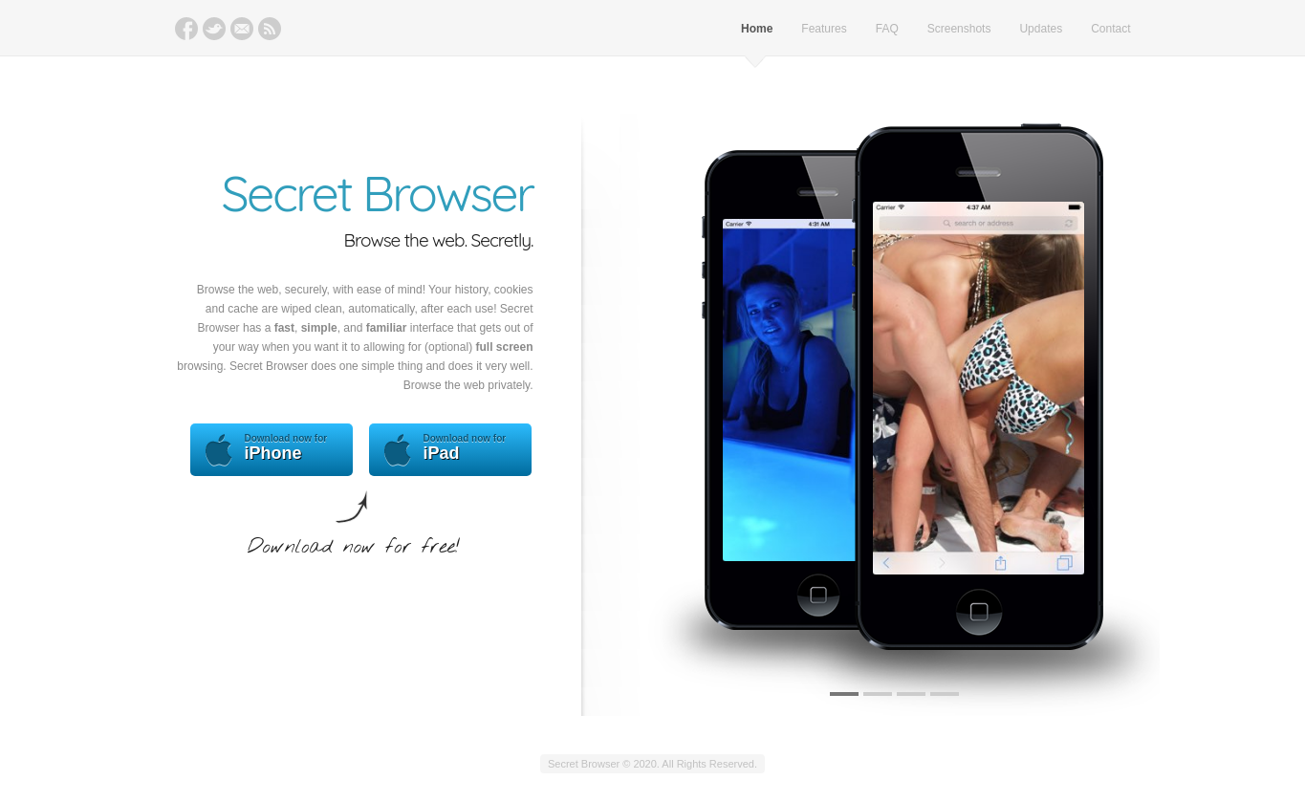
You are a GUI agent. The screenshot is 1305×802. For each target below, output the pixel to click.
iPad (450, 449)
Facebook (186, 28)
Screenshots (959, 28)
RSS (269, 28)
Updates (1040, 28)
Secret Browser (377, 193)
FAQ (887, 28)
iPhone (271, 449)
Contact (1110, 28)
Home (756, 28)
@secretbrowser (214, 28)
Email (241, 28)
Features (823, 28)
